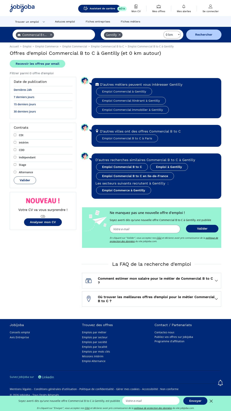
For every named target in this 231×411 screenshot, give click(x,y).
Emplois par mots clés (96, 351)
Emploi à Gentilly (169, 167)
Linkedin (46, 377)
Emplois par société (94, 342)
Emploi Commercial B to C (122, 167)
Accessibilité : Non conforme (160, 389)
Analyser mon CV (43, 222)
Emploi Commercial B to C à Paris (127, 138)
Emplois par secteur (95, 337)
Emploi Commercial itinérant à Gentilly (131, 100)
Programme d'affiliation (169, 341)
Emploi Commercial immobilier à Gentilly (132, 110)
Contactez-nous (164, 332)
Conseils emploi (20, 332)
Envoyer (195, 401)
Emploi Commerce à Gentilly (123, 190)
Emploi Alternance (93, 361)
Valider (25, 180)
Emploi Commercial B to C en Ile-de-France (135, 176)
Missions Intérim (92, 356)
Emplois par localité (94, 347)
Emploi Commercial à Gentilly (124, 91)
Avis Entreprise (19, 337)
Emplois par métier (94, 332)
